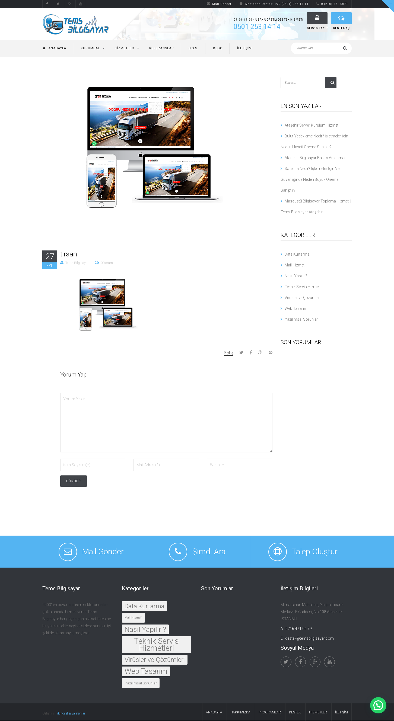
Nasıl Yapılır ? (296, 276)
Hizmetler (124, 48)
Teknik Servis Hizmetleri (305, 287)
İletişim (244, 48)
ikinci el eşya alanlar (71, 714)
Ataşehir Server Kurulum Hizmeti (312, 125)
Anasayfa (54, 48)
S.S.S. (193, 48)
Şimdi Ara (208, 551)
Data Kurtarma (297, 254)
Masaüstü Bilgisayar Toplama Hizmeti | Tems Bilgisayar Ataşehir (316, 206)
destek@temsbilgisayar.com (309, 638)
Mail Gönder (219, 4)
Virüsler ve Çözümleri (302, 297)
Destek (295, 712)
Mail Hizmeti (295, 265)
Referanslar (161, 48)
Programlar (270, 712)
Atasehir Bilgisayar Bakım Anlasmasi (316, 158)
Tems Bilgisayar (76, 263)
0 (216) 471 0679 (332, 4)
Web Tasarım (296, 308)
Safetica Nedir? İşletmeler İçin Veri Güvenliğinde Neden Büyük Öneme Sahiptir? (311, 179)
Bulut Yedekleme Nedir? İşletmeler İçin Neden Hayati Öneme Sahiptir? (314, 141)
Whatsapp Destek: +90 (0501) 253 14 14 (274, 4)
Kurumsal (90, 48)
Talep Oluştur (315, 551)
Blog (218, 48)
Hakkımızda (240, 712)
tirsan (68, 254)
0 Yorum (107, 263)
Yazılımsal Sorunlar (301, 319)
